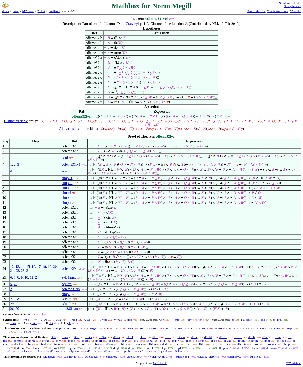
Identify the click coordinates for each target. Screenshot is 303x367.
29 (12, 304)
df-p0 (164, 348)
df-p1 (178, 348)
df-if (162, 340)
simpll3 (67, 188)
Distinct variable (16, 121)
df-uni (227, 340)
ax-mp (57, 328)
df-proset (53, 348)
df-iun (241, 340)
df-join (132, 348)
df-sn (189, 340)
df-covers (271, 348)
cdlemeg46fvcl (158, 356)
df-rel (43, 344)
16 (33, 266)
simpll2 (67, 183)
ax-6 (130, 328)
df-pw (175, 340)
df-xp (30, 344)
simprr (66, 202)
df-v (58, 340)
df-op (214, 340)
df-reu (31, 340)
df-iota (138, 344)
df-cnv (57, 344)
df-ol (240, 348)
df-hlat (39, 351)
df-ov (256, 344)
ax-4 (106, 328)
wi (35, 319)
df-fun (152, 344)
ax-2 (75, 328)
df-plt (87, 348)
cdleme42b (70, 356)
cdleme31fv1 (71, 164)
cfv (190, 319)
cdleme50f (256, 356)
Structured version (256, 11)
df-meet (148, 348)
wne (104, 319)
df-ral (278, 337)
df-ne (265, 337)
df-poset (71, 348)
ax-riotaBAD (24, 332)
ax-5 (118, 328)
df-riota (241, 344)
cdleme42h (91, 356)
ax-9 (165, 328)
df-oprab (271, 344)
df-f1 (189, 344)
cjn (280, 319)
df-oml (255, 348)
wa (45, 319)
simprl (66, 193)
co (233, 319)
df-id (17, 344)
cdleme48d (182, 356)
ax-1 (66, 328)
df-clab (208, 337)
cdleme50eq (234, 356)
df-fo (201, 344)
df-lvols (91, 351)
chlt (51, 323)
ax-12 (204, 328)
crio (201, 319)
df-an (65, 337)
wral (118, 319)
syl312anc (69, 277)
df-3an (102, 337)
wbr (161, 319)
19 (49, 266)
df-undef (37, 348)
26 (12, 309)
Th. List (41, 11)
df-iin (254, 340)
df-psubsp (126, 351)
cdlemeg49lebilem (208, 356)
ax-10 (178, 328)
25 (15, 284)
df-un (112, 340)
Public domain (160, 363)
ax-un (7, 332)
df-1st (7, 348)
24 (37, 277)
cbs (249, 319)
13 (17, 266)
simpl (66, 294)
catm (34, 323)
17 (39, 266)
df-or (76, 337)
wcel (90, 319)
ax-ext (218, 328)
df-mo (181, 337)
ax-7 (142, 328)
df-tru (116, 337)
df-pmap (145, 351)
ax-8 (153, 328)
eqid (65, 158)
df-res (109, 344)
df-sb (168, 337)
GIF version (295, 11)
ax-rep (232, 328)
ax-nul (260, 328)
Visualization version (277, 11)
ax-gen (93, 328)
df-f (177, 344)
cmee (13, 323)
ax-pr (290, 328)
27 (12, 299)
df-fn (165, 344)
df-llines (55, 351)
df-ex (143, 337)
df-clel (238, 337)
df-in (124, 340)
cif (130, 319)
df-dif (98, 340)
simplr (66, 198)
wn (25, 319)
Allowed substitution (74, 129)
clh (69, 323)
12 (12, 266)
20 (55, 266)
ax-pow (275, 328)
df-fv (228, 344)
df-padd (162, 351)
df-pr (201, 340)
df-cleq (223, 337)
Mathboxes (54, 11)
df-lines (108, 351)
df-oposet (224, 348)
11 (31, 277)
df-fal (129, 337)
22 (17, 271)
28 (17, 299)
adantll (66, 171)
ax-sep (246, 328)
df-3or (88, 337)
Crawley (132, 24)
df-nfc (251, 337)
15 (28, 266)
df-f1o (214, 344)
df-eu (194, 337)
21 (12, 271)
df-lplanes (74, 351)
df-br (267, 340)
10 (26, 277)
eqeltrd (66, 284)
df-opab (281, 340)
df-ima (124, 344)
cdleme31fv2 (71, 289)
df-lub (102, 348)
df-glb (117, 348)
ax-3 (83, 328)
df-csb (85, 340)
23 (22, 271)
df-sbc (71, 340)
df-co (70, 344)
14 (22, 266)
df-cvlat (22, 351)
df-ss (136, 340)
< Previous (283, 3)
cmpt (177, 319)
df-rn (97, 344)
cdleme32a (48, 356)
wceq (74, 319)
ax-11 (191, 328)
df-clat (207, 348)
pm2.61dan (70, 309)
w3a (58, 319)
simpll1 (67, 178)
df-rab (45, 340)
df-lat (192, 348)
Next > (297, 3)
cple (263, 319)
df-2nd (21, 348)
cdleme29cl (70, 268)
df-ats (288, 348)
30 (17, 309)
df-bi (53, 337)
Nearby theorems (292, 6)
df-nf (155, 337)
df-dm (83, 344)
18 (44, 266)
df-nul (150, 340)
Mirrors (5, 11)
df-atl (7, 351)
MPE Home (28, 11)
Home (16, 11)
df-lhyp (179, 351)
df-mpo (287, 344)
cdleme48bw (134, 356)
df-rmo (17, 340)
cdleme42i (112, 356)
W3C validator (293, 363)
